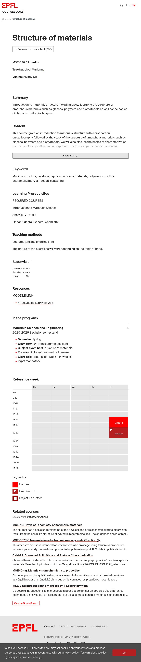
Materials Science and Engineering (69, 330)
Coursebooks (12, 12)
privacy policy (70, 652)
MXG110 (119, 423)
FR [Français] (128, 5)
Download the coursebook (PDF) (33, 49)
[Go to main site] (3, 18)
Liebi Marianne (34, 69)
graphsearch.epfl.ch (37, 516)
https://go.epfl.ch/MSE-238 (35, 303)
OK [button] (124, 652)
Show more (70, 155)
